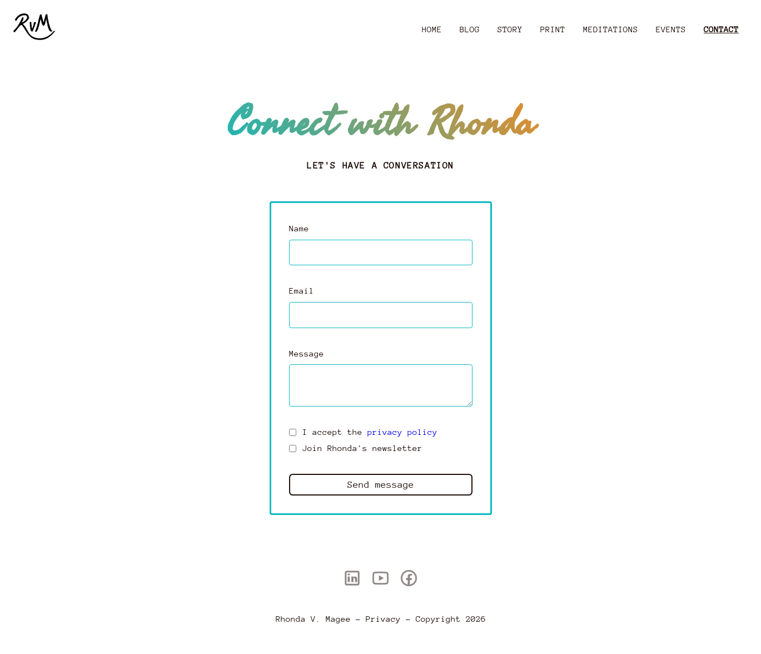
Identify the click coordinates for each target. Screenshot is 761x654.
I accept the (369, 432)
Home (432, 29)
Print (552, 29)
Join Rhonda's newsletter (362, 448)
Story (510, 29)
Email (301, 290)
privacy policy (402, 432)
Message (306, 353)
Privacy (383, 618)
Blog (470, 29)
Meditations (610, 29)
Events (671, 29)
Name (299, 228)
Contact (721, 29)
